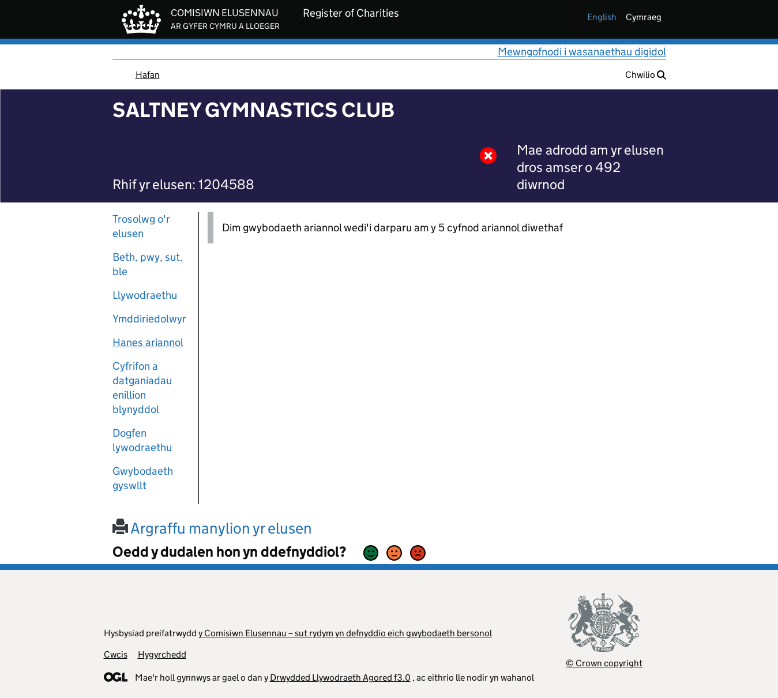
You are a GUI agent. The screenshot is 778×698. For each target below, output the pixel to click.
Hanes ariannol (147, 342)
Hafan (148, 74)
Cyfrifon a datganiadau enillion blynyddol (142, 387)
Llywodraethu (144, 295)
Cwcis (115, 654)
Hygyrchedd (162, 654)
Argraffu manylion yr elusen (212, 528)
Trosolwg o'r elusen (141, 226)
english (602, 17)
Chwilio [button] (645, 74)
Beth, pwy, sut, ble (147, 264)
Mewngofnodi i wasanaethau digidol (582, 51)
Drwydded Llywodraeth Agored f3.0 (340, 677)
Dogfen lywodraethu (142, 440)
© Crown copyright (604, 663)
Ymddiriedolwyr (149, 318)
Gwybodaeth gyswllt (142, 478)
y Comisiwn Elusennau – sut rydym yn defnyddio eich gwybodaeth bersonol (345, 633)
